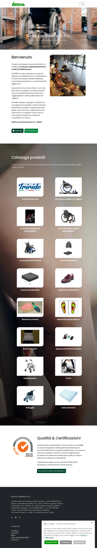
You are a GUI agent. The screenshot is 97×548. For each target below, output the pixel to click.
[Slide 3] (52, 46)
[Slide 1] (44, 46)
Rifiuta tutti (79, 542)
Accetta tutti (51, 542)
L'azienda (17, 131)
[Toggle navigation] (83, 4)
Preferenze (65, 542)
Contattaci (31, 131)
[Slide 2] (48, 46)
